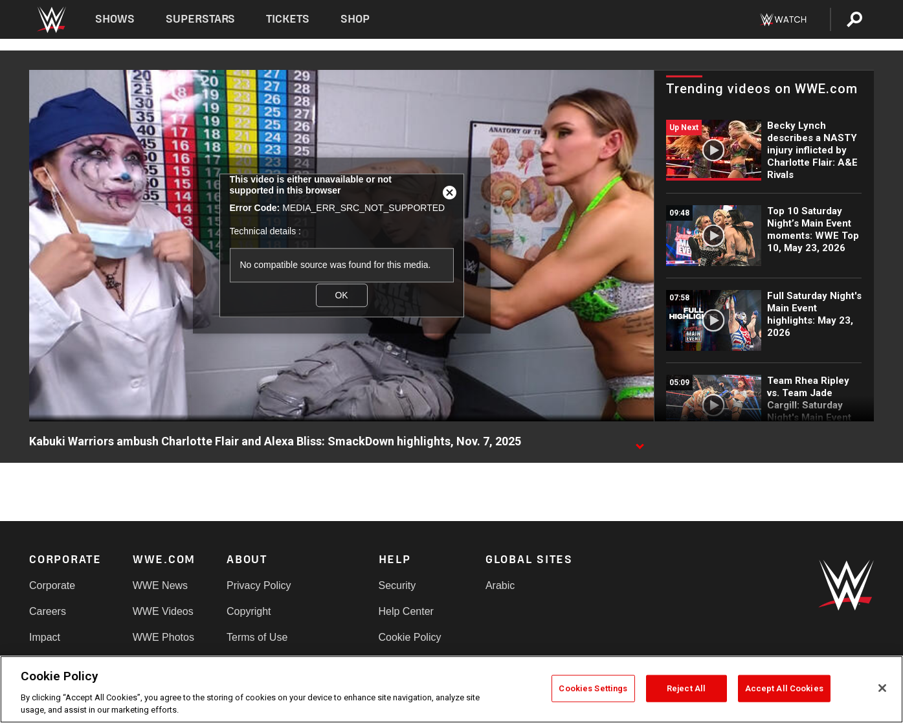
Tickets (287, 19)
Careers (47, 611)
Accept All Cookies (784, 688)
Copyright (249, 611)
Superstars (201, 19)
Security (397, 585)
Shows (115, 19)
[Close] (882, 688)
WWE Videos (163, 611)
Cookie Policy (410, 637)
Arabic (500, 585)
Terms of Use (257, 637)
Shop (355, 19)
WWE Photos (163, 637)
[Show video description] (639, 442)
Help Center (406, 611)
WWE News (160, 585)
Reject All (686, 688)
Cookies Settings (593, 688)
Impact (44, 637)
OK (341, 295)
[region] (451, 689)
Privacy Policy (259, 585)
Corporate (52, 585)
